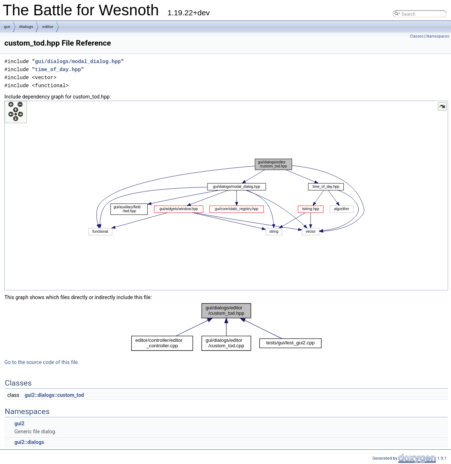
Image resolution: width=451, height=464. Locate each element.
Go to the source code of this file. (41, 362)
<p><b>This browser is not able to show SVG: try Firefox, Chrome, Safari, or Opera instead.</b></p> (226, 195)
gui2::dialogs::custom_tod (54, 395)
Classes (416, 36)
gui (7, 26)
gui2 (19, 423)
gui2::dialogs (29, 442)
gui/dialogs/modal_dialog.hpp (78, 61)
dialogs (26, 26)
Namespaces (438, 36)
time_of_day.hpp (58, 69)
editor (48, 26)
